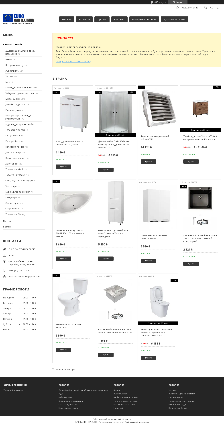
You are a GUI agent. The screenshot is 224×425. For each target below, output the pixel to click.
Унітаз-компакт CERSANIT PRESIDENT (69, 326)
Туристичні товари (15, 174)
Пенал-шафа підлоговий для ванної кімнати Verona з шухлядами (113, 233)
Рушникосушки (13, 110)
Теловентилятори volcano (181, 401)
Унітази (9, 76)
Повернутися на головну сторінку (73, 61)
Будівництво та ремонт (17, 191)
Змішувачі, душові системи (182, 393)
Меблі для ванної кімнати (18, 87)
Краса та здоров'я (14, 158)
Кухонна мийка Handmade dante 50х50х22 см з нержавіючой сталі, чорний (200, 238)
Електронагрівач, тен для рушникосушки (18, 117)
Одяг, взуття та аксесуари (19, 180)
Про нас (102, 19)
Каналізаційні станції (69, 404)
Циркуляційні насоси (69, 408)
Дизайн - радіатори (15, 104)
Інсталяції (118, 408)
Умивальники (12, 70)
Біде (7, 81)
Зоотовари (11, 186)
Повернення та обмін (144, 19)
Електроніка (11, 141)
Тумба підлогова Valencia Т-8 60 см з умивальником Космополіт (200, 138)
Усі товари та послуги (63, 369)
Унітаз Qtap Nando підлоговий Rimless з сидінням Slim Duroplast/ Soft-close (157, 332)
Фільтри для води (177, 404)
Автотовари (11, 163)
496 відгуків (160, 2)
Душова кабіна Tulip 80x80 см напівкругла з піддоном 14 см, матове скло (113, 144)
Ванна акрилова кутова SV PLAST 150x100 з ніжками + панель (70, 233)
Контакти (119, 19)
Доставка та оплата (174, 19)
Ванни (8, 59)
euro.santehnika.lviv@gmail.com (24, 276)
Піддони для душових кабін (19, 124)
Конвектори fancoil (178, 408)
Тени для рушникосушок (125, 401)
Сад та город (12, 203)
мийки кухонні (66, 397)
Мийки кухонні (12, 98)
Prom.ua (127, 419)
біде (61, 393)
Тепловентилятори (15, 129)
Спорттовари (12, 208)
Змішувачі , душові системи (19, 93)
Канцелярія (11, 197)
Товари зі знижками (13, 390)
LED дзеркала (12, 135)
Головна (66, 19)
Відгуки (7, 226)
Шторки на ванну (14, 65)
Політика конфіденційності (137, 422)
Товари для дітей (14, 169)
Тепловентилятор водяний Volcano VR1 (155, 138)
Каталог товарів (12, 44)
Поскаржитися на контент (111, 422)
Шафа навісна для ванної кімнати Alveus (154, 237)
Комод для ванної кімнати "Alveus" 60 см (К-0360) (69, 143)
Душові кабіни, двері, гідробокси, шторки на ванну (83, 390)
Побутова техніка (14, 146)
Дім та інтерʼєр (13, 152)
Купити (63, 166)
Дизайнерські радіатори (71, 401)
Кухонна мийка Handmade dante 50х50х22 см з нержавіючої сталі (115, 331)
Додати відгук (212, 7)
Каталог (83, 19)
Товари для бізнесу (15, 214)
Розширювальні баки (124, 404)
